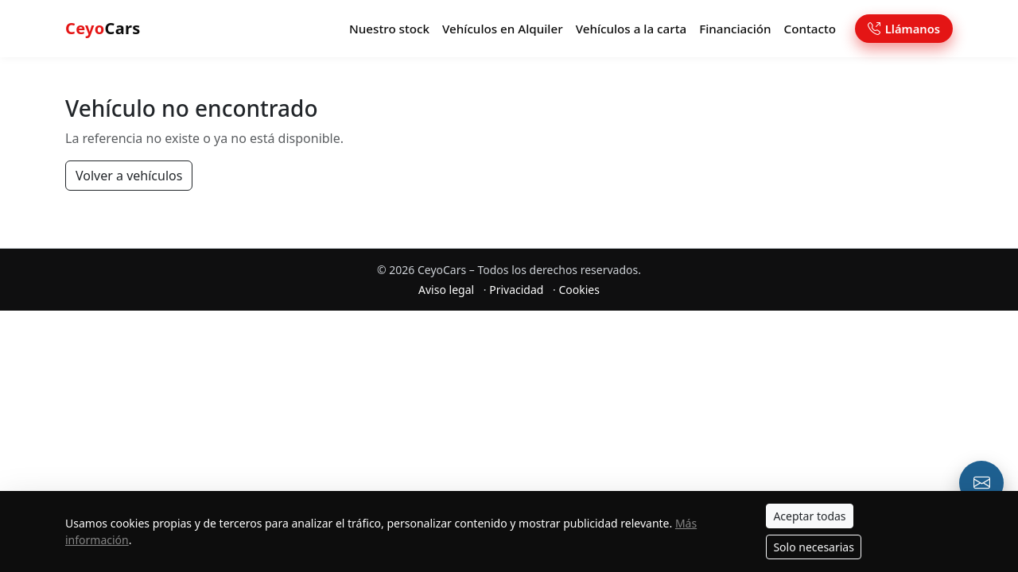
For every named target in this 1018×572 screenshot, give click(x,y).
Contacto (810, 29)
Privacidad (516, 289)
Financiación (735, 29)
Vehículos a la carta (631, 29)
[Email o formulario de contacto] (981, 483)
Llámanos (904, 28)
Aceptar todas (809, 516)
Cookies (578, 289)
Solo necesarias (813, 547)
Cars (103, 28)
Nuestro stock (389, 29)
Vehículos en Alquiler (502, 29)
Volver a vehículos (129, 175)
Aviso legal (446, 289)
